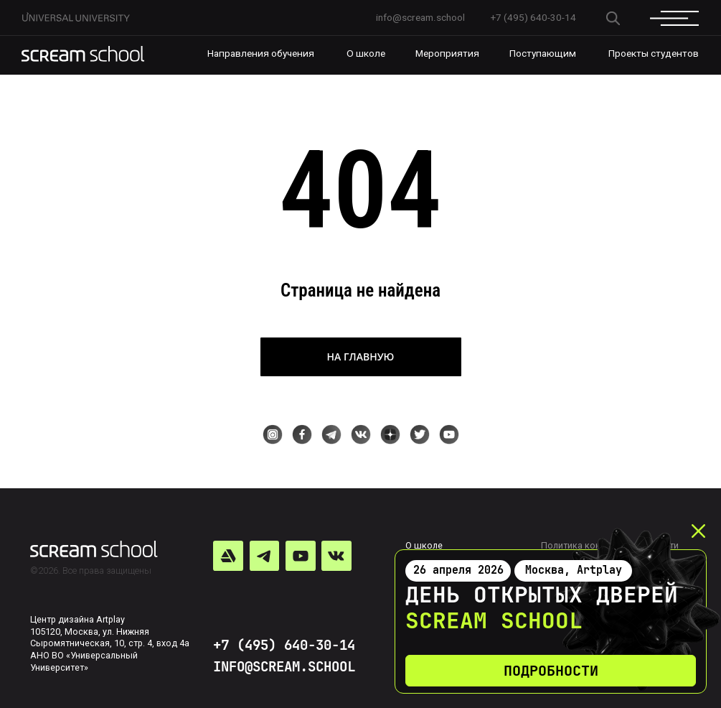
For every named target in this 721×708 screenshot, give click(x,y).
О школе (366, 53)
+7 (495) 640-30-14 (284, 645)
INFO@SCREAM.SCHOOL (284, 667)
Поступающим (542, 53)
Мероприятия (447, 53)
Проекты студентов (653, 53)
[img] (83, 54)
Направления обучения (260, 53)
